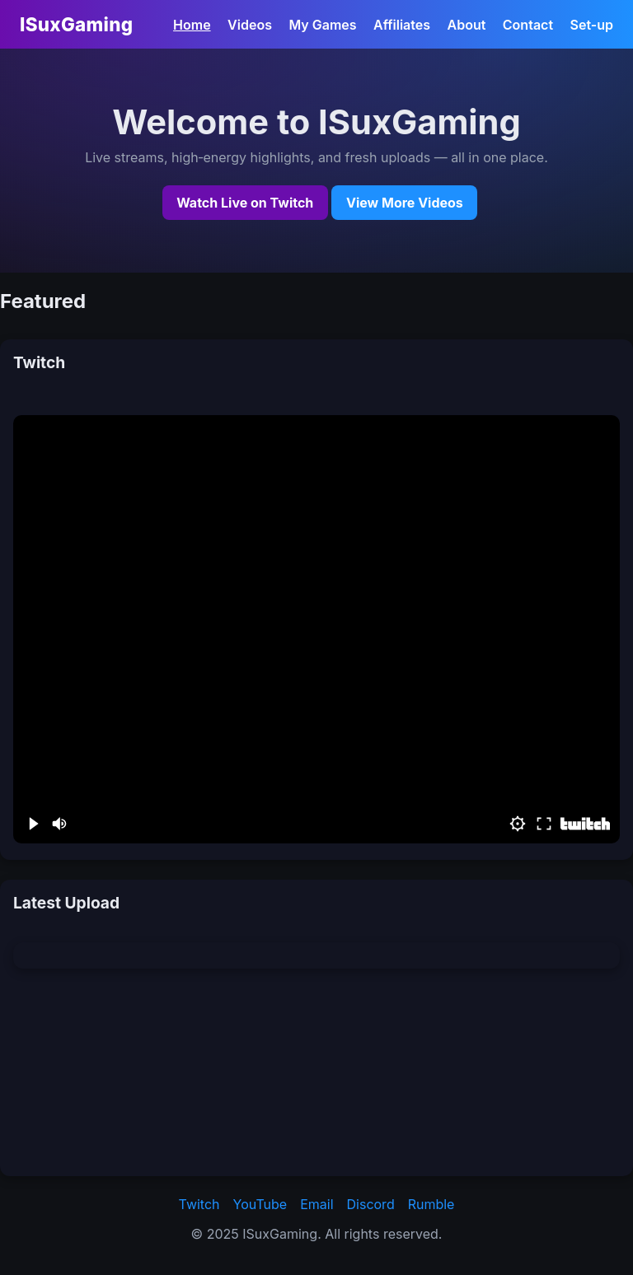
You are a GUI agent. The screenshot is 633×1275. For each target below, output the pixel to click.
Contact (528, 24)
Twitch (199, 1204)
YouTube (260, 1204)
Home (192, 24)
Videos (249, 24)
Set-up (591, 24)
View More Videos (404, 202)
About (467, 24)
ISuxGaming (76, 24)
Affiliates (401, 24)
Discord (371, 1204)
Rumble (431, 1204)
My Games (322, 24)
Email (316, 1204)
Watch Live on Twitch (244, 202)
